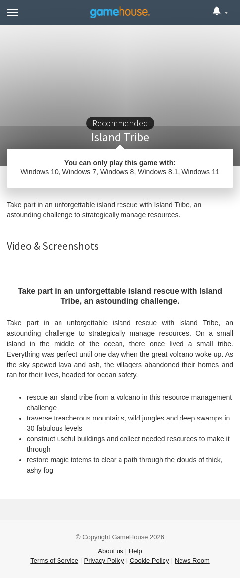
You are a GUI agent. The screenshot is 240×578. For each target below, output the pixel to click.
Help (135, 551)
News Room (192, 560)
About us (110, 551)
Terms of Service (54, 560)
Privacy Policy (104, 560)
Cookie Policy (149, 560)
